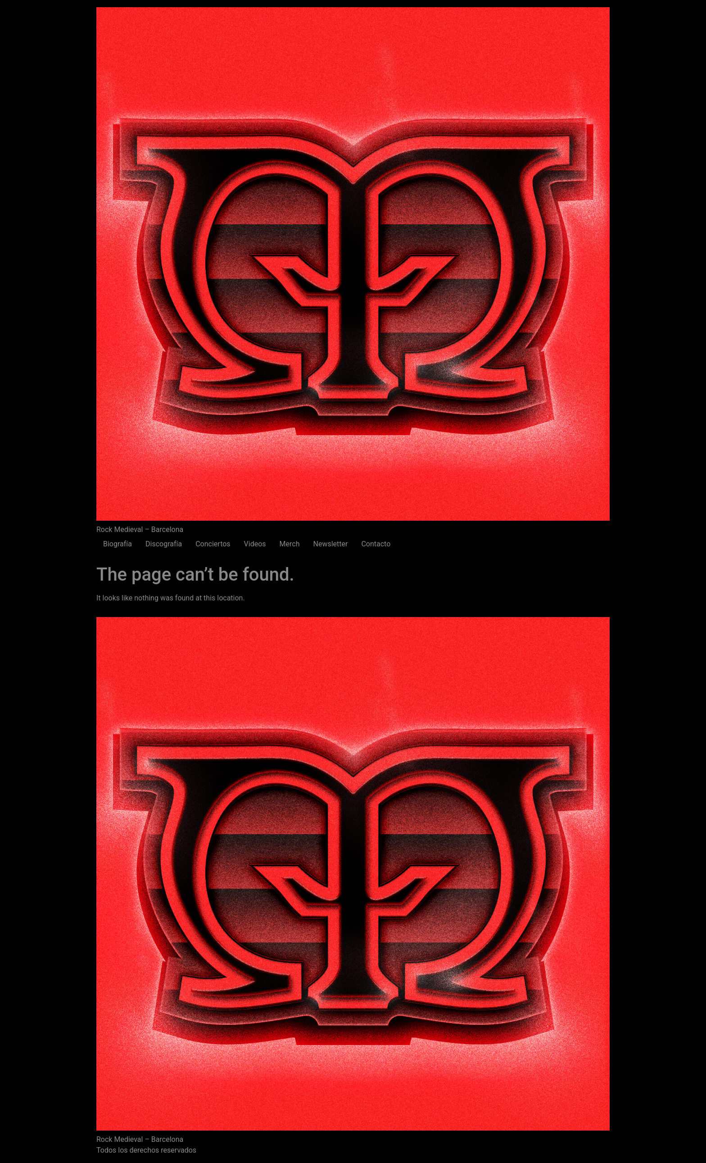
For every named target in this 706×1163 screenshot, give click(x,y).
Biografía (117, 544)
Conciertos (212, 544)
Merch (290, 544)
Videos (255, 544)
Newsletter (330, 544)
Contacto (375, 544)
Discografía (163, 544)
